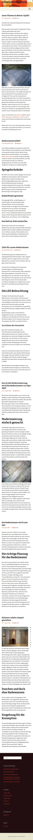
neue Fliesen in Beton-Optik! (15, 15)
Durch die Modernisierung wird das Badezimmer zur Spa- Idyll (16, 385)
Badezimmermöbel (11, 141)
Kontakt (6, 826)
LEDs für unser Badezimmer (15, 247)
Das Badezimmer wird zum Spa (12, 781)
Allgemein (16, 18)
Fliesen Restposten (7, 117)
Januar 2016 (7, 793)
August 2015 (7, 798)
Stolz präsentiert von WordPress (16, 836)
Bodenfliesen (18, 115)
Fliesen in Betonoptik (22, 117)
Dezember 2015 (8, 795)
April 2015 (6, 801)
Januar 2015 (7, 804)
